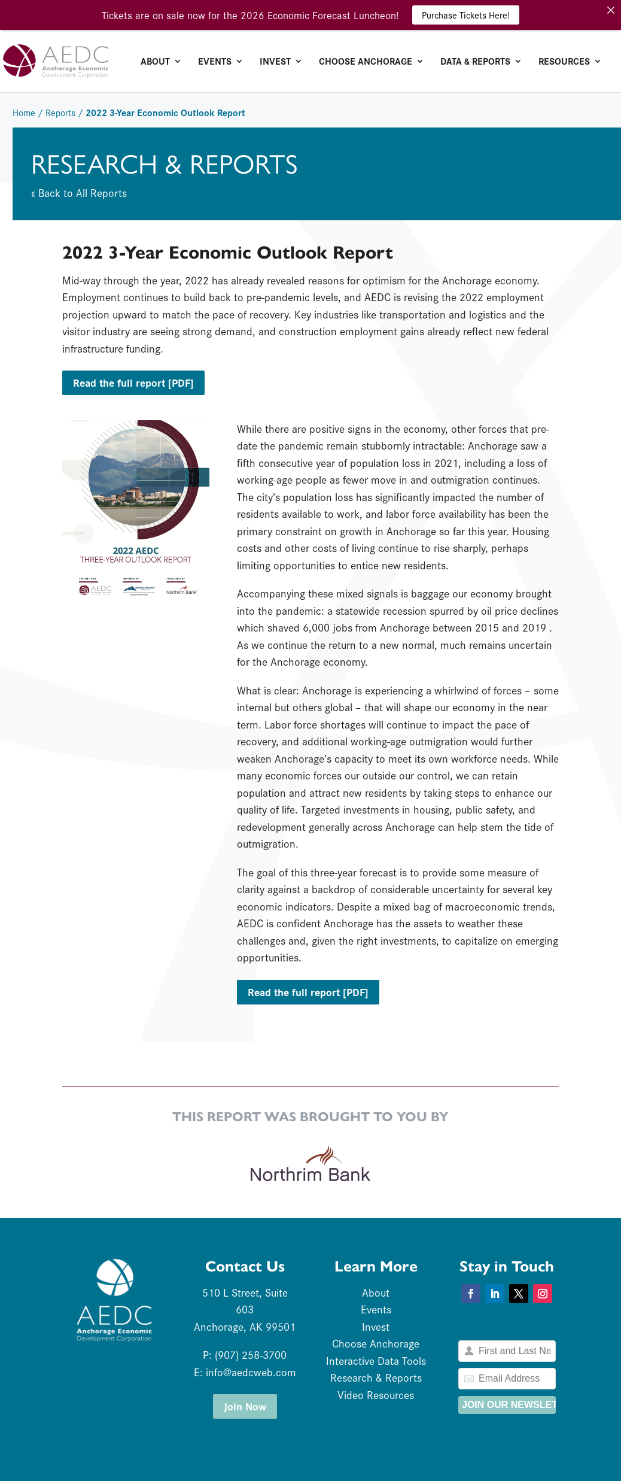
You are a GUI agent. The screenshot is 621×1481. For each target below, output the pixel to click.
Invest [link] (275, 62)
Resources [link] (564, 62)
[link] (104, 59)
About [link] (155, 62)
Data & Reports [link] (475, 62)
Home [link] (24, 112)
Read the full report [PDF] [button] (133, 382)
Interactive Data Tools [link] (376, 1360)
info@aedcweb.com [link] (251, 1371)
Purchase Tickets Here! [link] (466, 14)
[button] (470, 1293)
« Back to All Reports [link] (79, 192)
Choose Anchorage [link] (365, 62)
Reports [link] (60, 112)
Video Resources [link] (375, 1394)
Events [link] (215, 62)
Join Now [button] (245, 1405)
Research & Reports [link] (376, 1377)
